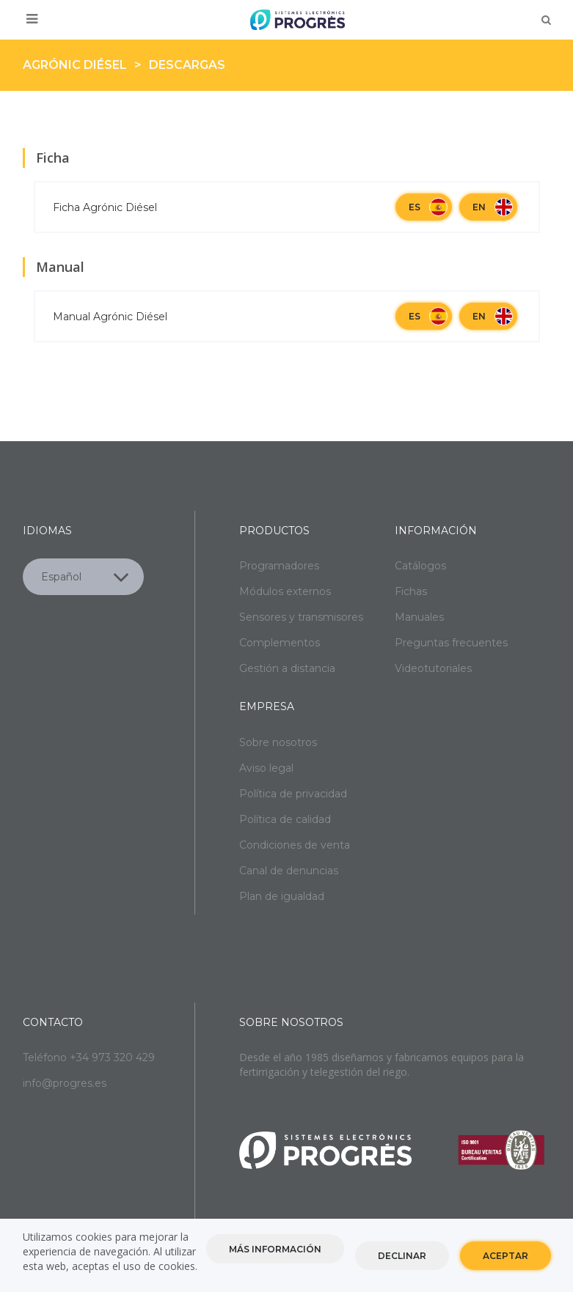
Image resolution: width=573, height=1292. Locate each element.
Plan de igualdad (281, 896)
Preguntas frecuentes (451, 642)
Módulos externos (285, 591)
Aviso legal (266, 768)
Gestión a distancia (287, 668)
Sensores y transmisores (301, 617)
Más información (275, 1252)
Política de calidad (285, 819)
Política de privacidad (293, 793)
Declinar (402, 1258)
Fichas (411, 591)
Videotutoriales (433, 668)
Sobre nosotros (278, 742)
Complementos (279, 642)
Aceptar (505, 1258)
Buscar (547, 19)
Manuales (419, 617)
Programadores (279, 565)
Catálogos (420, 565)
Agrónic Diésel (75, 65)
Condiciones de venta (294, 845)
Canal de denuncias (288, 870)
